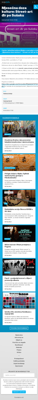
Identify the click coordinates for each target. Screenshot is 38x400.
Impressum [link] (19, 366)
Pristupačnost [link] (19, 358)
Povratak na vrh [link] (19, 397)
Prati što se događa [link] (19, 342)
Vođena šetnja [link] (7, 93)
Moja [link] (6, 2)
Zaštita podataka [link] (18, 361)
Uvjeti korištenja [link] (19, 363)
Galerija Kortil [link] (7, 101)
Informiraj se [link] (19, 337)
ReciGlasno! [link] (19, 345)
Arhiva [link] (19, 352)
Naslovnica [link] (19, 335)
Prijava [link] (19, 350)
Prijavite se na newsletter (19, 371)
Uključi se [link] (19, 340)
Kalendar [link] (19, 347)
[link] (36, 7)
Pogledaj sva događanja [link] (19, 328)
